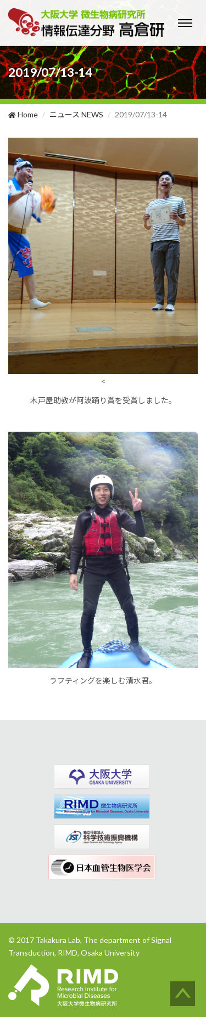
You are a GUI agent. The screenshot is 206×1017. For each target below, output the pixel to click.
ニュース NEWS (76, 114)
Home (23, 114)
